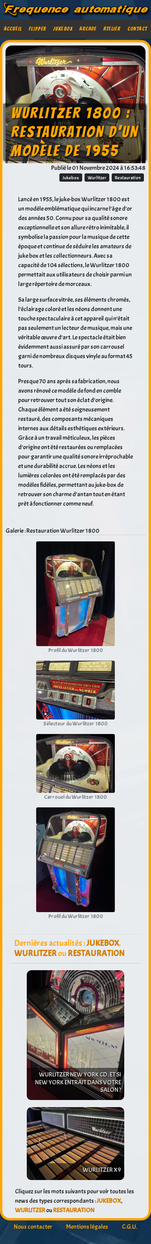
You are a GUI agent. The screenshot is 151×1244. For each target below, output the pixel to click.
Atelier (111, 29)
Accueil (13, 29)
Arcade (87, 29)
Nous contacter (33, 1227)
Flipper (37, 29)
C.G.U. (129, 1227)
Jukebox (63, 29)
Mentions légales (87, 1227)
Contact (137, 29)
